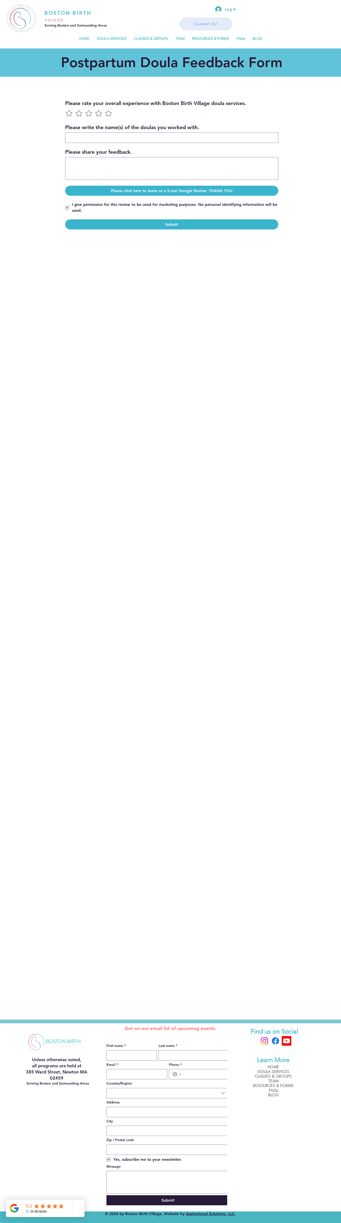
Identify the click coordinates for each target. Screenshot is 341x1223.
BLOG (273, 1095)
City (109, 1121)
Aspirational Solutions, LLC (211, 1213)
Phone (175, 1064)
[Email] (135, 1074)
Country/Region (119, 1083)
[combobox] (168, 1093)
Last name (168, 1045)
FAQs (273, 1090)
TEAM (273, 1081)
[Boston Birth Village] (286, 1041)
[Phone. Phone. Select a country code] (177, 1074)
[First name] (130, 1055)
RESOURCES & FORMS (273, 1085)
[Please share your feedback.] (171, 168)
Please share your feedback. (98, 152)
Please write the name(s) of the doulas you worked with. (132, 127)
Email (112, 1064)
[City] (166, 1131)
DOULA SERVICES (273, 1071)
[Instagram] (264, 1041)
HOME (273, 1067)
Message (113, 1166)
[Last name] (192, 1055)
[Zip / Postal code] (166, 1150)
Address (112, 1102)
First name (116, 1045)
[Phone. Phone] (204, 1074)
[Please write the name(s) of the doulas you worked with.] (170, 138)
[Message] (168, 1182)
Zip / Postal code (120, 1140)
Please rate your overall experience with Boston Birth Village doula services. (155, 103)
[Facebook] (275, 1041)
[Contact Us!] (205, 23)
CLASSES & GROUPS (273, 1076)
